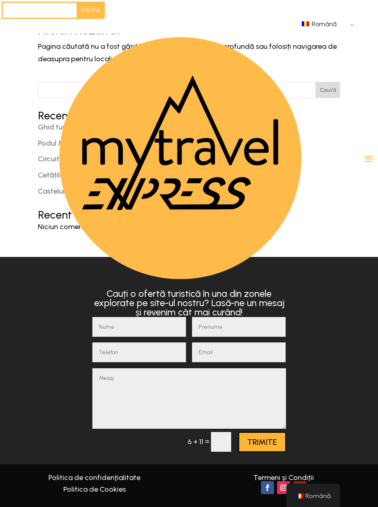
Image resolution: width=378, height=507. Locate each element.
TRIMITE (262, 442)
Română (319, 24)
